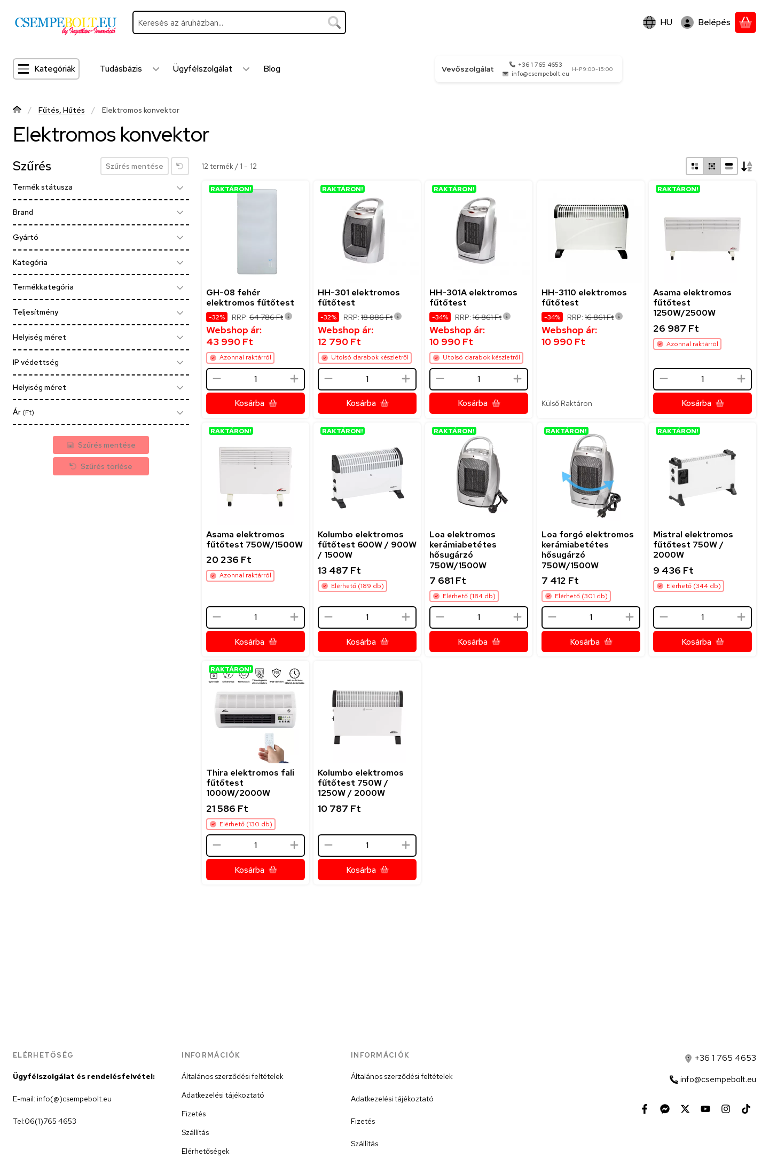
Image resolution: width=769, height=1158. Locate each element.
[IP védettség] (180, 362)
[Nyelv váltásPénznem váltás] (658, 22)
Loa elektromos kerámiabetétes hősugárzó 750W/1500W (463, 550)
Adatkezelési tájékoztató (223, 1095)
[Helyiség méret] (180, 337)
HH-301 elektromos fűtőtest (359, 297)
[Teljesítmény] (180, 312)
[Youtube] (705, 1109)
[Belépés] (706, 22)
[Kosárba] (255, 403)
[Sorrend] (747, 166)
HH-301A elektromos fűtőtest (473, 297)
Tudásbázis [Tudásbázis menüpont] (121, 68)
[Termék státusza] (180, 187)
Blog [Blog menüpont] (271, 68)
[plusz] (294, 378)
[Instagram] (726, 1109)
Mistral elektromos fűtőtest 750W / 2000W (693, 544)
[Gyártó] (180, 237)
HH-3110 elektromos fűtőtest (584, 297)
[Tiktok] (746, 1109)
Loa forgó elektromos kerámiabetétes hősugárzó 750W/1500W (588, 550)
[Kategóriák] (46, 69)
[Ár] (180, 412)
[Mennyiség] (255, 379)
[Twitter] (685, 1109)
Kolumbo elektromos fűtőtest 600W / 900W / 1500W (367, 544)
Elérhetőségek (206, 1151)
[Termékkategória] (180, 287)
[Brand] (180, 212)
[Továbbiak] (156, 69)
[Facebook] (644, 1109)
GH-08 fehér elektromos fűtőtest (250, 297)
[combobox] (239, 22)
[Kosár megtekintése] (745, 22)
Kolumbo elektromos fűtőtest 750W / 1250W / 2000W (361, 783)
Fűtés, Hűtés (61, 110)
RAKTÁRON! (231, 189)
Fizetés (194, 1113)
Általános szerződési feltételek (233, 1076)
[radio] (695, 166)
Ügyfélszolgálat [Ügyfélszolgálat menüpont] (202, 68)
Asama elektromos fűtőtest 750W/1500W (254, 539)
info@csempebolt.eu (540, 73)
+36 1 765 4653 (540, 64)
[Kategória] (180, 262)
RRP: (262, 317)
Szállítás (195, 1132)
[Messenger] (665, 1109)
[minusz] (216, 378)
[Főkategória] (17, 111)
